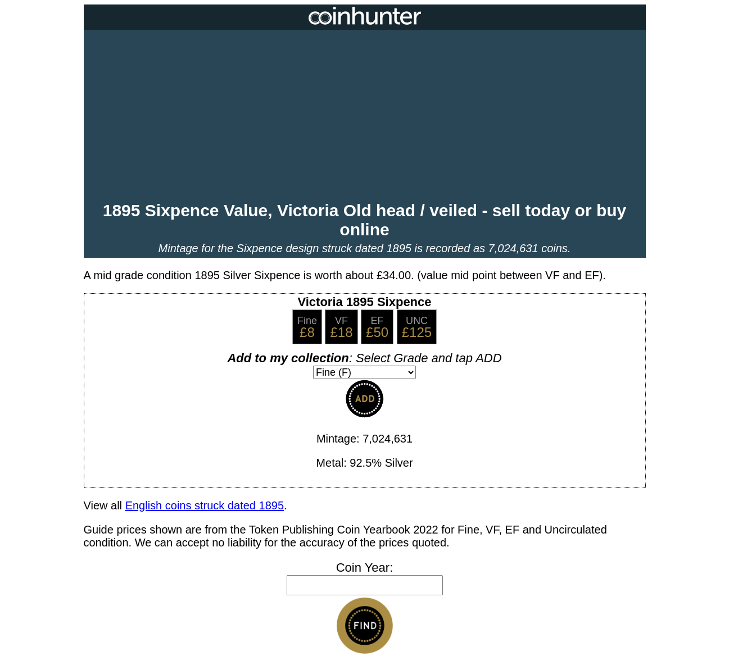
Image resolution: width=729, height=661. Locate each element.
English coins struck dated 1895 (204, 505)
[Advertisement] (365, 116)
